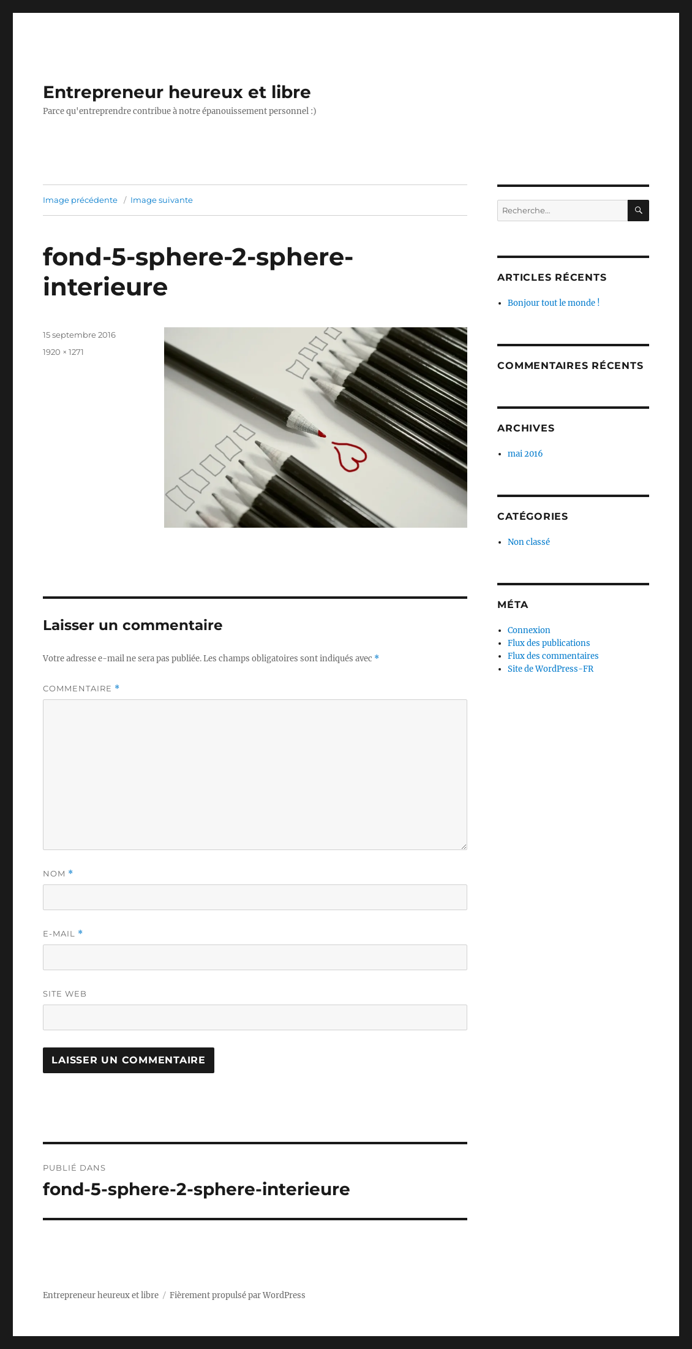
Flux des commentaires (553, 656)
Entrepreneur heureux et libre (177, 92)
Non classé (529, 542)
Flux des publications (549, 643)
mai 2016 (525, 454)
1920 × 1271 (63, 352)
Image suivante (161, 200)
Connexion (529, 630)
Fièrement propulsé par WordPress (238, 1295)
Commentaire (81, 688)
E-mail (63, 934)
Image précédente (80, 200)
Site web (65, 993)
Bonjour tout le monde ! (554, 303)
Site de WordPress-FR (550, 669)
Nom (58, 873)
